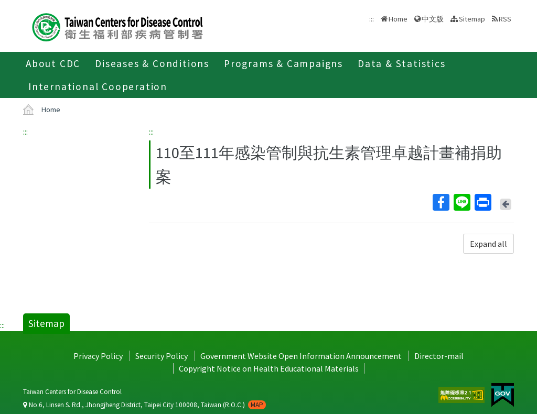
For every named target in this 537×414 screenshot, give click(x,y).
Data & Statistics (402, 63)
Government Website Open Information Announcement (301, 356)
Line (461, 202)
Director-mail (439, 356)
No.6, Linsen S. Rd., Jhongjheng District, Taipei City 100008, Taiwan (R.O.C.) (144, 404)
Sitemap (472, 19)
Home (398, 19)
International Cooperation (97, 86)
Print (482, 202)
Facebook (440, 202)
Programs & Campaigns (283, 63)
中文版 (433, 19)
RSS (505, 19)
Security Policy (161, 356)
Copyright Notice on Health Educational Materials (269, 368)
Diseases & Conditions (152, 63)
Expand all (488, 243)
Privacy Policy (98, 356)
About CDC (53, 63)
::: (25, 131)
